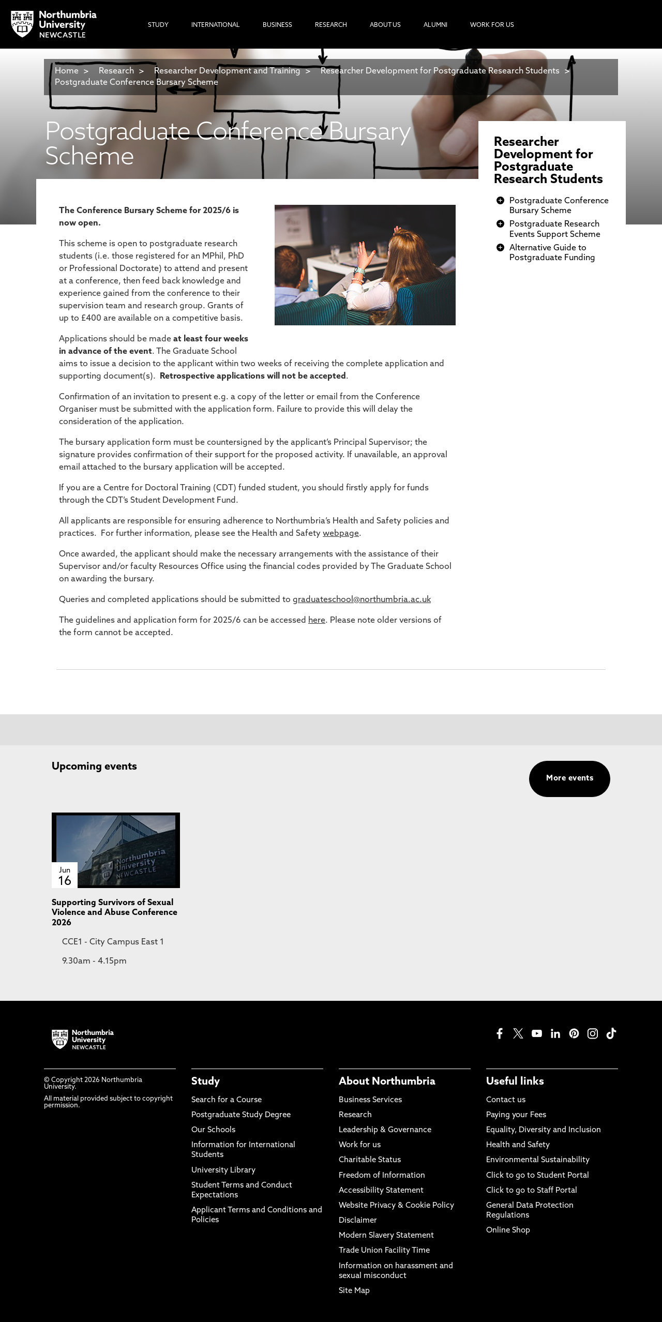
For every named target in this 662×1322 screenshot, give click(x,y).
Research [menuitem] (331, 25)
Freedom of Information (382, 1176)
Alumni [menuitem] (435, 25)
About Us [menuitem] (385, 25)
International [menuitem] (215, 25)
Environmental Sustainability (538, 1160)
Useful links (515, 1082)
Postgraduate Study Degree (241, 1115)
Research (116, 71)
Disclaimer (358, 1221)
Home (67, 71)
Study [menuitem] (158, 25)
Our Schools (213, 1130)
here (316, 621)
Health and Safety (518, 1145)
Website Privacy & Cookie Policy (396, 1206)
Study (205, 1082)
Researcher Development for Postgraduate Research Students (440, 71)
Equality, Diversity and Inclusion (543, 1130)
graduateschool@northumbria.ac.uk (362, 600)
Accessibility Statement (381, 1191)
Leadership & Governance (385, 1130)
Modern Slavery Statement (386, 1236)
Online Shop (508, 1231)
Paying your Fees (516, 1115)
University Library (223, 1171)
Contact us (505, 1100)
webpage (341, 534)
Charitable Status (370, 1160)
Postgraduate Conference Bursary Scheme (136, 83)
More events (569, 779)
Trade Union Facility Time (384, 1251)
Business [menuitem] (277, 25)
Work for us (360, 1145)
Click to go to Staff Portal (531, 1191)
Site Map (354, 1291)
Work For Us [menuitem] (492, 25)
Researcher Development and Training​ (227, 71)
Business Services (370, 1100)
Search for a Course (226, 1100)
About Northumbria (387, 1082)
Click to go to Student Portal (537, 1176)
